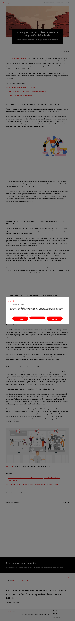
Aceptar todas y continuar (54, 318)
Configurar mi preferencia (20, 318)
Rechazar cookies (37, 317)
